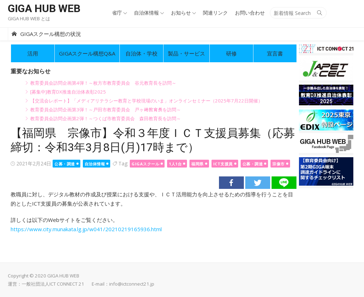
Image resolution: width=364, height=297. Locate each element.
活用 (32, 53)
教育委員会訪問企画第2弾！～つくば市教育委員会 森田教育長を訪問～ (105, 118)
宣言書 (275, 53)
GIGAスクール (145, 163)
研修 (231, 53)
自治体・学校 (141, 53)
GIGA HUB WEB (44, 8)
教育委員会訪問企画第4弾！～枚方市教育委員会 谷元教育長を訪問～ (103, 83)
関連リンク (215, 12)
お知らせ (181, 12)
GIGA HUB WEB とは (29, 18)
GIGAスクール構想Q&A (87, 53)
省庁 (117, 12)
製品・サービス (186, 53)
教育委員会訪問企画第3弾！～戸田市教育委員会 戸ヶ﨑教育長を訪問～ (105, 109)
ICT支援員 (223, 163)
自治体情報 (146, 12)
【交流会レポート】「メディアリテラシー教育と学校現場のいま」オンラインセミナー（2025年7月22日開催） (146, 100)
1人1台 (175, 163)
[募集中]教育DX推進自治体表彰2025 (68, 92)
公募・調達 (64, 163)
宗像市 (278, 163)
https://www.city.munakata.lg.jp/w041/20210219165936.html (86, 229)
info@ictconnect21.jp (131, 284)
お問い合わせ (250, 12)
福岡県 (197, 163)
